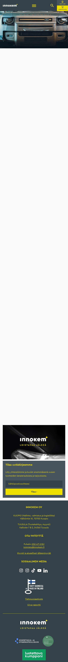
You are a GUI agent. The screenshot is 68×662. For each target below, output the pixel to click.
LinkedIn (45, 570)
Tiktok (33, 570)
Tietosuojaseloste (34, 599)
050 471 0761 (38, 544)
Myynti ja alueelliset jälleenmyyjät (34, 553)
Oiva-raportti (34, 605)
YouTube (39, 570)
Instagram (21, 570)
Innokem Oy (10, 5)
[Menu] (34, 6)
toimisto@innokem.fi (34, 547)
